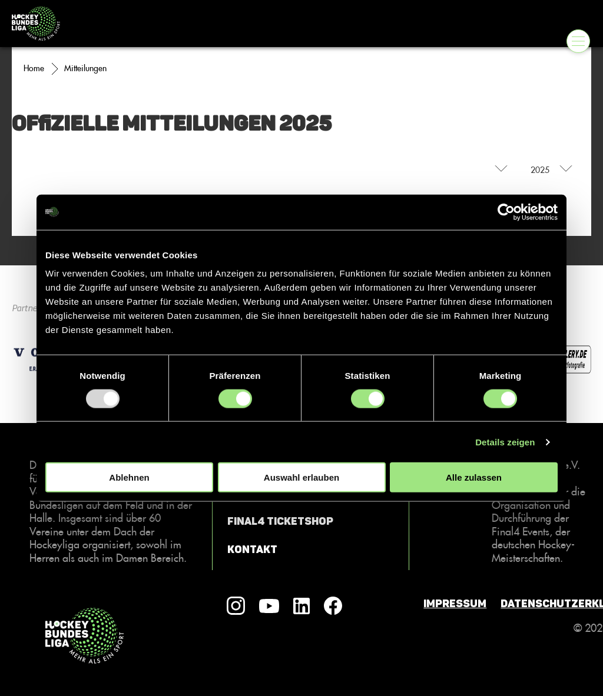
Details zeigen (505, 442)
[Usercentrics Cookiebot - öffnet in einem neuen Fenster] (506, 212)
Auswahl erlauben (301, 477)
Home (34, 68)
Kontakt (252, 549)
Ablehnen (129, 477)
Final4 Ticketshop (280, 521)
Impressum (454, 603)
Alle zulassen (474, 477)
